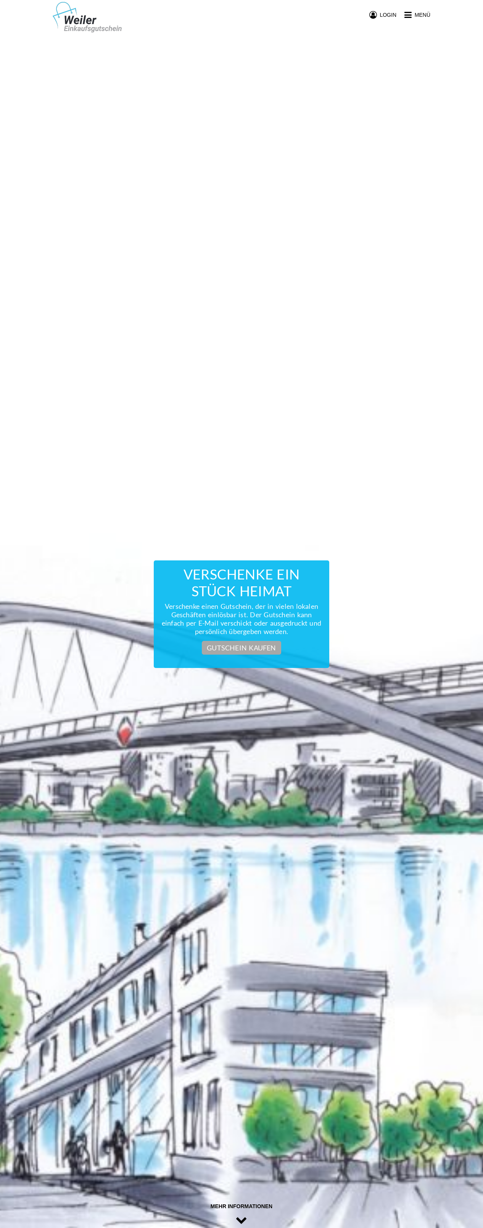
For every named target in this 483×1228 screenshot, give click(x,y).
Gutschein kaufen (241, 648)
